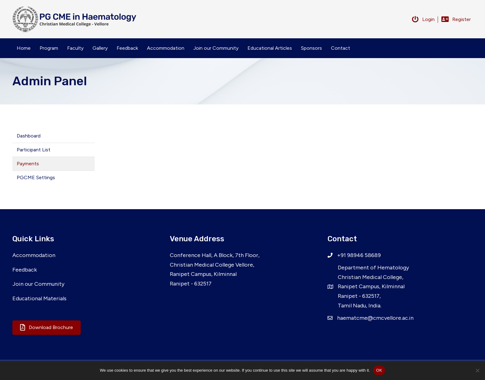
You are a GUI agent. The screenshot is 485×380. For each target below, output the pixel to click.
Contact (340, 48)
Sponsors (311, 48)
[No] (477, 370)
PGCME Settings (36, 177)
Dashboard (29, 136)
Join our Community (215, 48)
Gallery (100, 48)
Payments (28, 164)
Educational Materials (39, 298)
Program (49, 48)
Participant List (33, 150)
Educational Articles (269, 48)
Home (24, 48)
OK (379, 370)
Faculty (75, 48)
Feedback (127, 48)
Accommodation (165, 48)
